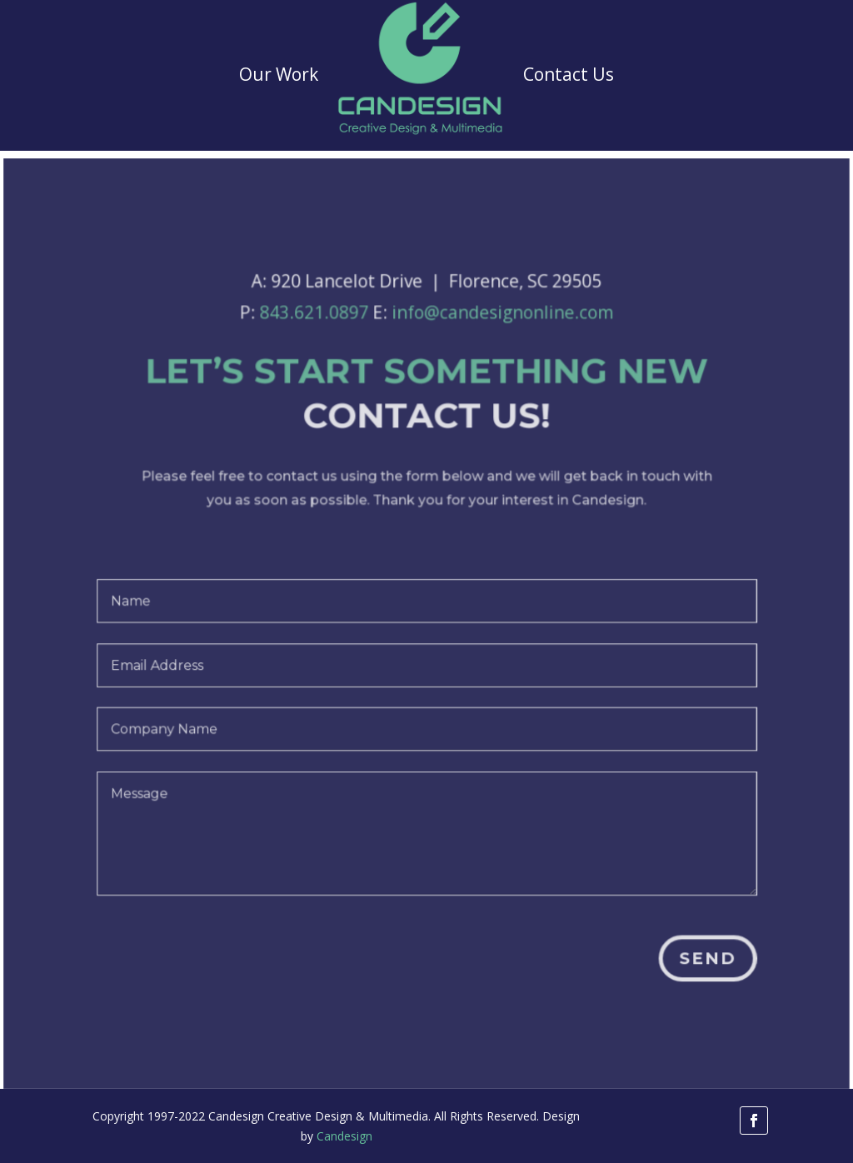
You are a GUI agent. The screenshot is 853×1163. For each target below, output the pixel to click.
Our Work (278, 74)
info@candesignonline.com (501, 326)
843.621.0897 (318, 326)
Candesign (344, 1136)
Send (703, 960)
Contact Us (568, 74)
